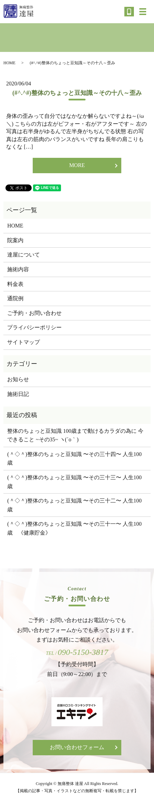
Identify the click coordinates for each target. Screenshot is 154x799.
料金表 (15, 284)
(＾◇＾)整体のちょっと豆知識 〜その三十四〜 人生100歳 (74, 458)
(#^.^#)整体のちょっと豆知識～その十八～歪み (76, 92)
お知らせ (18, 379)
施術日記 (18, 394)
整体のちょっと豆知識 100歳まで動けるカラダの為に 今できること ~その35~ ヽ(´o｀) (75, 435)
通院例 (15, 298)
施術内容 (18, 269)
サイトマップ (23, 342)
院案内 (15, 240)
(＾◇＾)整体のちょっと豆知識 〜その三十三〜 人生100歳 (74, 481)
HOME (9, 62)
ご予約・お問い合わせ (34, 313)
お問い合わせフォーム (77, 747)
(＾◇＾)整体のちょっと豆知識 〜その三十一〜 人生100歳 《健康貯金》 (74, 528)
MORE (77, 165)
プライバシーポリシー (34, 327)
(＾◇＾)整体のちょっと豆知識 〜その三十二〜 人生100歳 (74, 505)
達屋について (23, 255)
